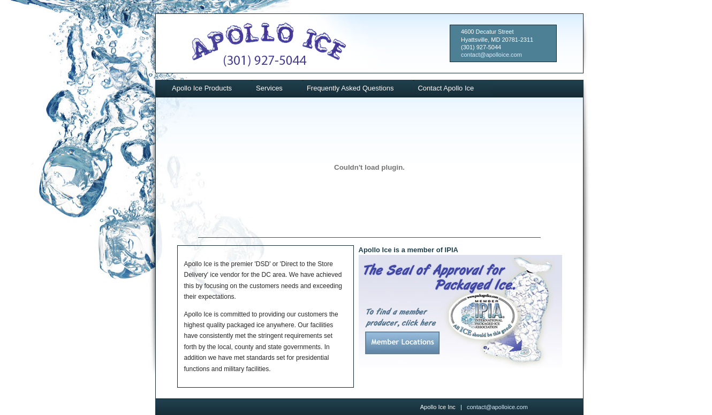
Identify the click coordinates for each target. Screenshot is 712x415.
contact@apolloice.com (491, 54)
